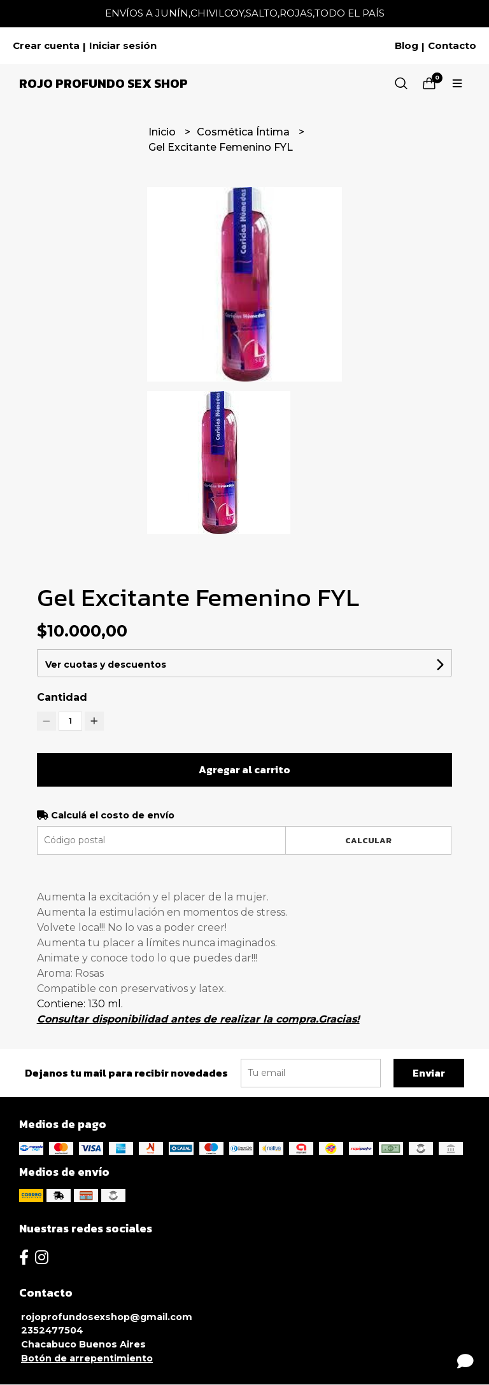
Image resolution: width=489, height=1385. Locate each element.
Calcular (368, 840)
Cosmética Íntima (244, 132)
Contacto (452, 46)
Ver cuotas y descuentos (105, 664)
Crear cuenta (46, 46)
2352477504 (52, 1330)
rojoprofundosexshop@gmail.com (106, 1317)
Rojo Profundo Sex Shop (103, 83)
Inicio (163, 132)
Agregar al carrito (244, 769)
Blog (406, 46)
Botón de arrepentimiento (87, 1358)
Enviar (429, 1072)
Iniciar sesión (123, 46)
